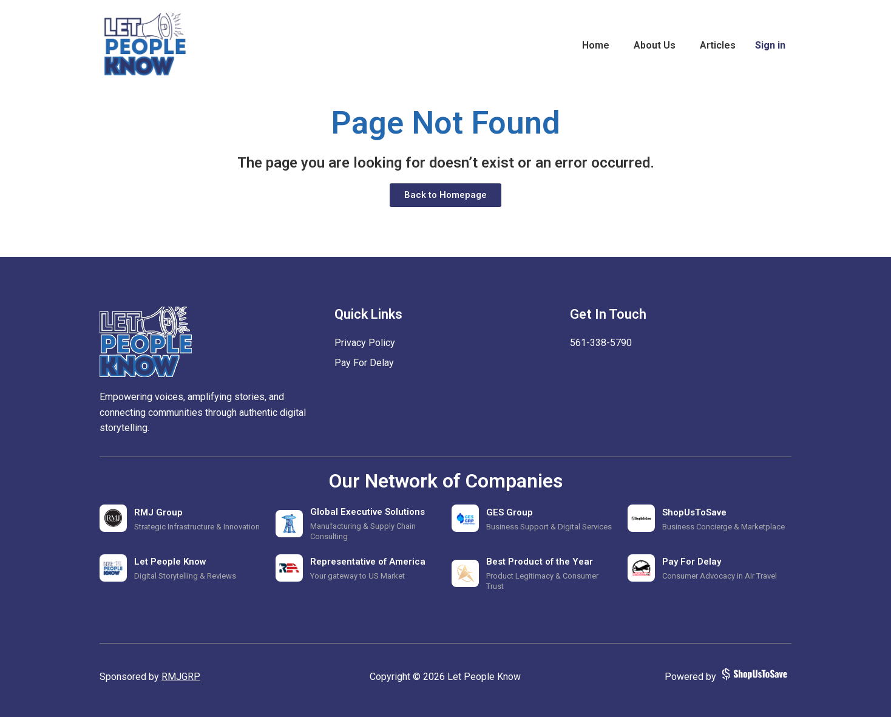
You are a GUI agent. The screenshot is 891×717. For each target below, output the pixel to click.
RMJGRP (180, 676)
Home (595, 45)
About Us (655, 45)
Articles (718, 45)
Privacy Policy (364, 342)
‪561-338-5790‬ (601, 342)
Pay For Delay (364, 363)
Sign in (770, 45)
